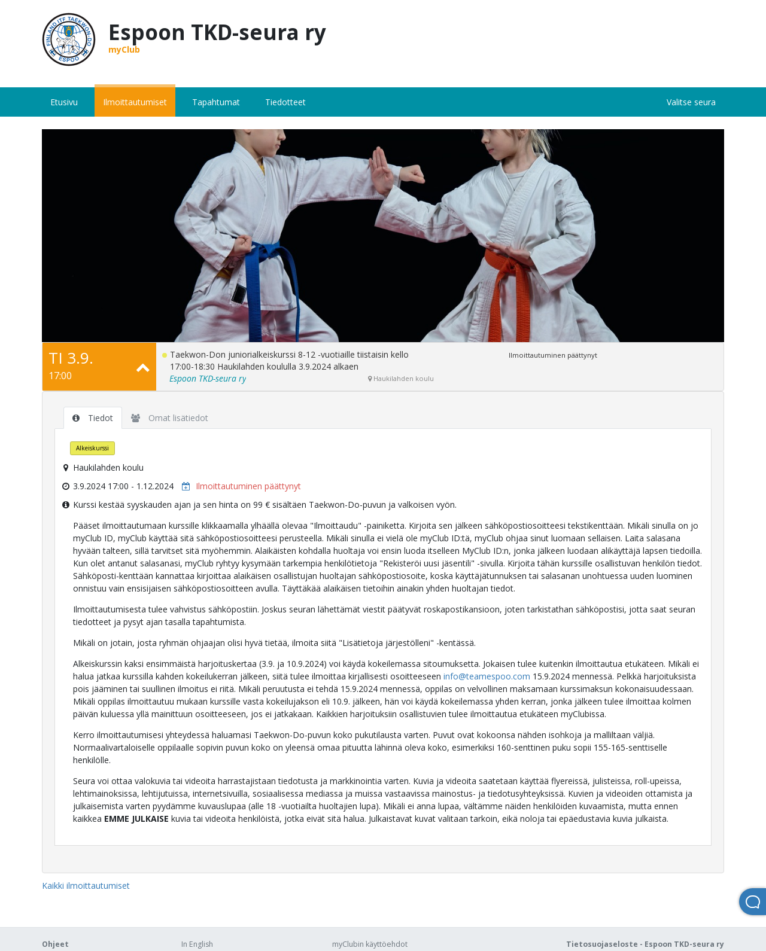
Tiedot (92, 417)
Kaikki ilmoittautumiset (86, 885)
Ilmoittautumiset (135, 102)
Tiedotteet (285, 102)
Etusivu (64, 102)
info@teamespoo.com (486, 676)
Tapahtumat (216, 102)
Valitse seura (691, 102)
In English (197, 944)
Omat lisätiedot (169, 417)
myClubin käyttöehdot (370, 944)
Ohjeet (55, 944)
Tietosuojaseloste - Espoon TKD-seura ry (645, 944)
